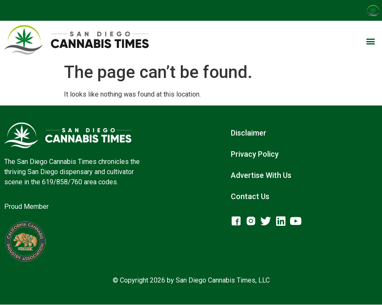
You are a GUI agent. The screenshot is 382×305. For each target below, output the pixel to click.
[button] (371, 41)
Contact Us (250, 196)
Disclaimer (248, 132)
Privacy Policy (255, 154)
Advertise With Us (261, 175)
